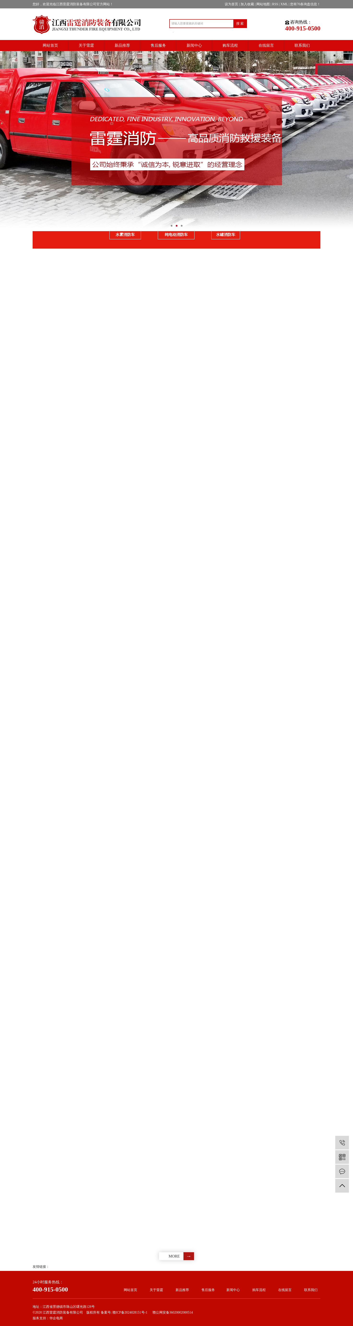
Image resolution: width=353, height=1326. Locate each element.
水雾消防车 (125, 235)
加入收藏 (247, 4)
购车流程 (259, 1290)
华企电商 (56, 1318)
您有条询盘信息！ (305, 4)
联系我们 (311, 1290)
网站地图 (263, 4)
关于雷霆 (156, 1290)
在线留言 (285, 1290)
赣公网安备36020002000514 (173, 1312)
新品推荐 (182, 1290)
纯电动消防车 (176, 235)
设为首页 (231, 4)
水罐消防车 (225, 235)
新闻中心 (233, 1290)
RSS (275, 4)
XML (284, 4)
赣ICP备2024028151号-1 (129, 1312)
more (174, 1256)
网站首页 (130, 1290)
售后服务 (208, 1290)
